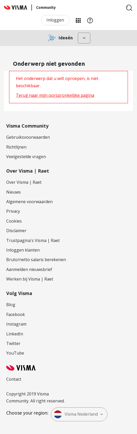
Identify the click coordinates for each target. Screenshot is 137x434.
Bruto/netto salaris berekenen (36, 259)
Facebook (15, 314)
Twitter (13, 343)
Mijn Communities (78, 20)
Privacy (13, 211)
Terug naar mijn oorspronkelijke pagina (55, 95)
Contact (13, 379)
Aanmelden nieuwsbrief (29, 269)
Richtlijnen (16, 147)
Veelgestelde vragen (26, 156)
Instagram (16, 324)
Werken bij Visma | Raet (29, 279)
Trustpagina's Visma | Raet (33, 240)
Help (90, 20)
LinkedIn (14, 334)
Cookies (14, 221)
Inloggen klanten (23, 250)
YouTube (15, 353)
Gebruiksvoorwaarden (28, 137)
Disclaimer (16, 230)
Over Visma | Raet (24, 182)
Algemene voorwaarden (29, 201)
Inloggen (55, 20)
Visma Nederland (76, 414)
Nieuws (13, 192)
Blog (10, 304)
